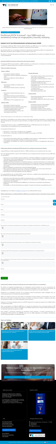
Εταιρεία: (3, 220)
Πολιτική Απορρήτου (7, 426)
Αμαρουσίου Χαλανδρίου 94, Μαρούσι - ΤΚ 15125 (40, 422)
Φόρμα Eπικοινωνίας (35, 430)
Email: (2, 209)
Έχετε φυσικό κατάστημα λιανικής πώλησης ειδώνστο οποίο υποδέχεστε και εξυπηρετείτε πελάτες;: (21, 242)
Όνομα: (2, 204)
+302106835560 (34, 1)
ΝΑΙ (28, 227)
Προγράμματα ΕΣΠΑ (7, 421)
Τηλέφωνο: (3, 214)
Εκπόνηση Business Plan (8, 424)
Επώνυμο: (3, 198)
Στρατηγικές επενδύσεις (8, 434)
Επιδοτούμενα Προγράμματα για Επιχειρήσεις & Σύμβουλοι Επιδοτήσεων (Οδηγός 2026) (41, 332)
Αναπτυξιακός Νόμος (7, 423)
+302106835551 (33, 424)
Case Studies (5, 436)
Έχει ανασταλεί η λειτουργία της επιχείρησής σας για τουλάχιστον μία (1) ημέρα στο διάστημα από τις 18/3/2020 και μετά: (25, 225)
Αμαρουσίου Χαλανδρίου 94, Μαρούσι (10, 1)
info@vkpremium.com (25, 1)
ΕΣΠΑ (8, 27)
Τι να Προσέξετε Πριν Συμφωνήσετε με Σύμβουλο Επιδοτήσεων (12, 351)
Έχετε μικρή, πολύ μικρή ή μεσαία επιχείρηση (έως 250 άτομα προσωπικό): (16, 233)
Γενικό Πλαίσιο (5, 433)
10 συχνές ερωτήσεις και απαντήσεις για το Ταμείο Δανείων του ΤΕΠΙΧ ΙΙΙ (13, 332)
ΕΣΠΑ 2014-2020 (13, 27)
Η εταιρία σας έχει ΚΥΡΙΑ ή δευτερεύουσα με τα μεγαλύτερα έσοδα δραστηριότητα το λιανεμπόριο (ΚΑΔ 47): (22, 250)
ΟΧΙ (28, 228)
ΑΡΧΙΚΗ (4, 27)
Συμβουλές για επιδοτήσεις (14, 32)
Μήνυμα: (2, 268)
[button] (51, 5)
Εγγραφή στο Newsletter (9, 429)
